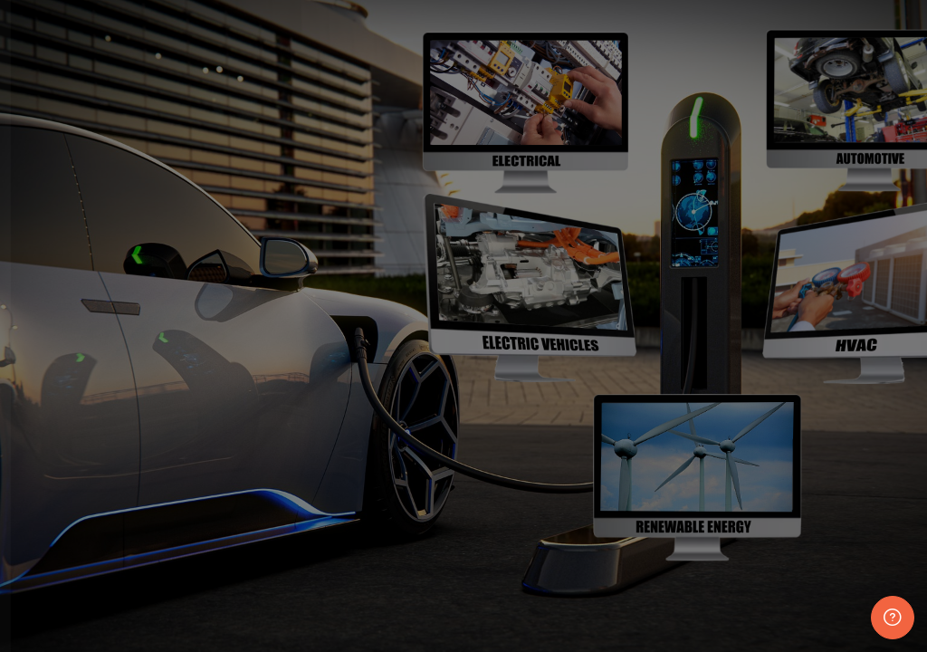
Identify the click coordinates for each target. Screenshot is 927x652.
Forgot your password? (286, 499)
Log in (194, 551)
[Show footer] (892, 617)
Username (63, 320)
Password (62, 411)
